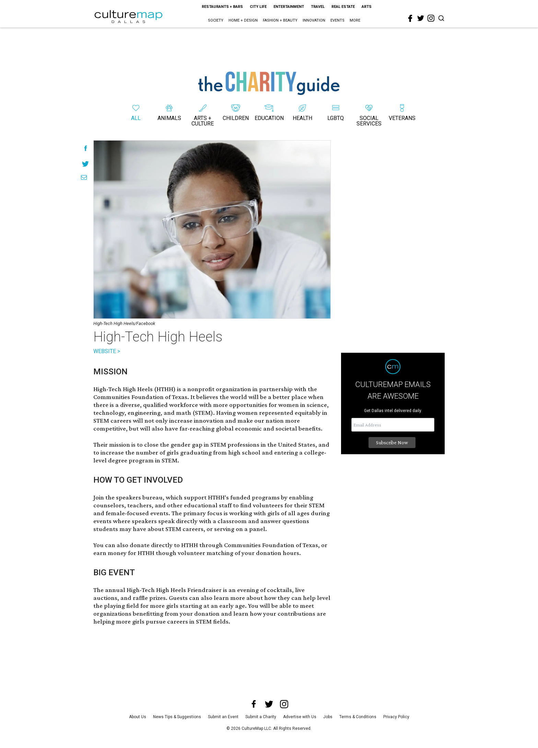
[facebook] (410, 18)
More (355, 20)
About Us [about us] (137, 716)
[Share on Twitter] (86, 164)
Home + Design (243, 20)
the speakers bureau (134, 497)
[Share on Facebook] (86, 148)
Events (337, 20)
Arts (367, 6)
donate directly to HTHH (164, 544)
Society (215, 20)
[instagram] (431, 18)
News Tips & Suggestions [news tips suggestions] (177, 716)
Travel (318, 6)
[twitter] (420, 18)
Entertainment (288, 6)
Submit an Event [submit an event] (223, 716)
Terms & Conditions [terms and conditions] (357, 716)
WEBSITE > (106, 351)
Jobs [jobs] (327, 716)
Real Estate (343, 6)
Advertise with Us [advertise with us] (299, 716)
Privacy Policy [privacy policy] (396, 716)
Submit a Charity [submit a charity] (260, 716)
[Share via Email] (84, 177)
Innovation (314, 20)
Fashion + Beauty (280, 20)
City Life (258, 6)
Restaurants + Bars (222, 6)
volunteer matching (205, 552)
